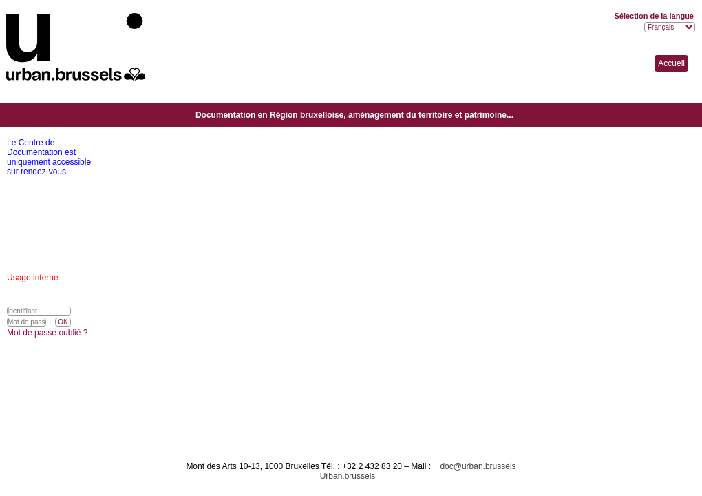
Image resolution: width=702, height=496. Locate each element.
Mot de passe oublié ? (47, 333)
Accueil (671, 63)
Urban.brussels (348, 476)
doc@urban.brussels (477, 466)
